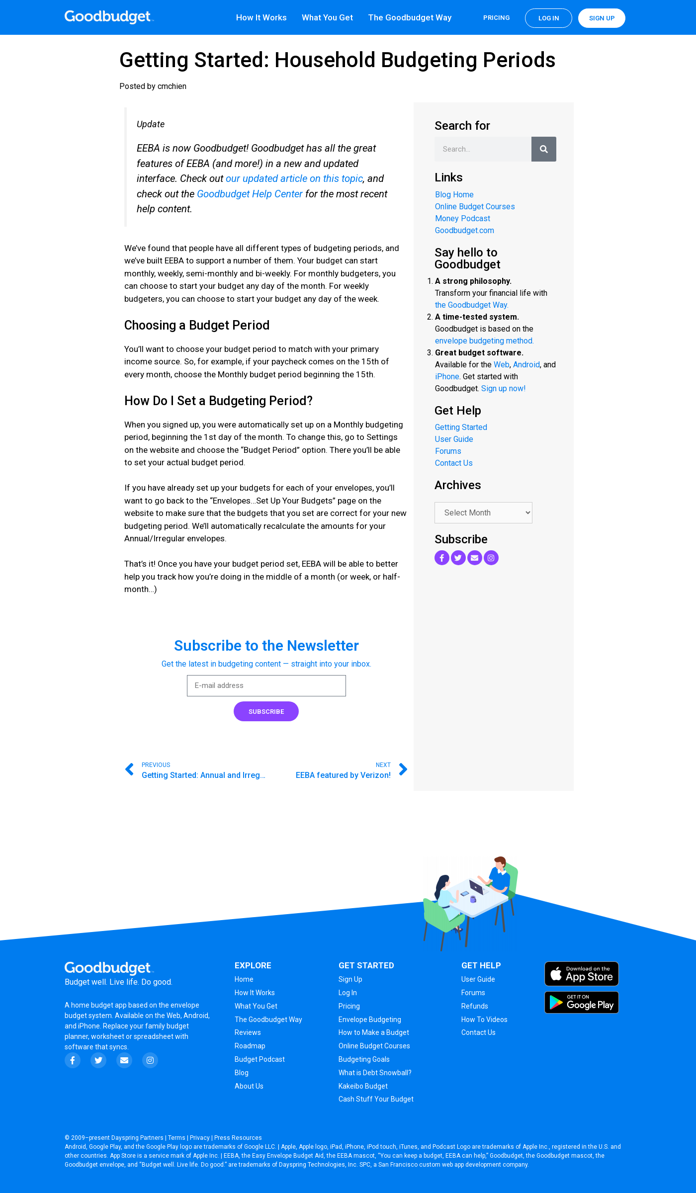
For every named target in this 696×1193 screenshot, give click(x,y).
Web (502, 364)
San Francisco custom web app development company (452, 1164)
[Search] (543, 149)
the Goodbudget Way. (472, 305)
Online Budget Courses (475, 206)
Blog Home (454, 194)
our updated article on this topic (294, 178)
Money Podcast (462, 218)
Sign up (602, 18)
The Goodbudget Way (409, 17)
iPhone (447, 376)
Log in (548, 18)
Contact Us (454, 463)
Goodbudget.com (464, 230)
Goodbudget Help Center (250, 194)
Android (526, 364)
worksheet (108, 1036)
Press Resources (238, 1137)
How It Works (261, 17)
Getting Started (461, 427)
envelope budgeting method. (484, 340)
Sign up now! (503, 388)
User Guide (454, 439)
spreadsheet (154, 1036)
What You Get (327, 17)
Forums (448, 451)
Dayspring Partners (137, 1137)
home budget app (99, 1005)
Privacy (200, 1137)
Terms (176, 1137)
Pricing (496, 17)
